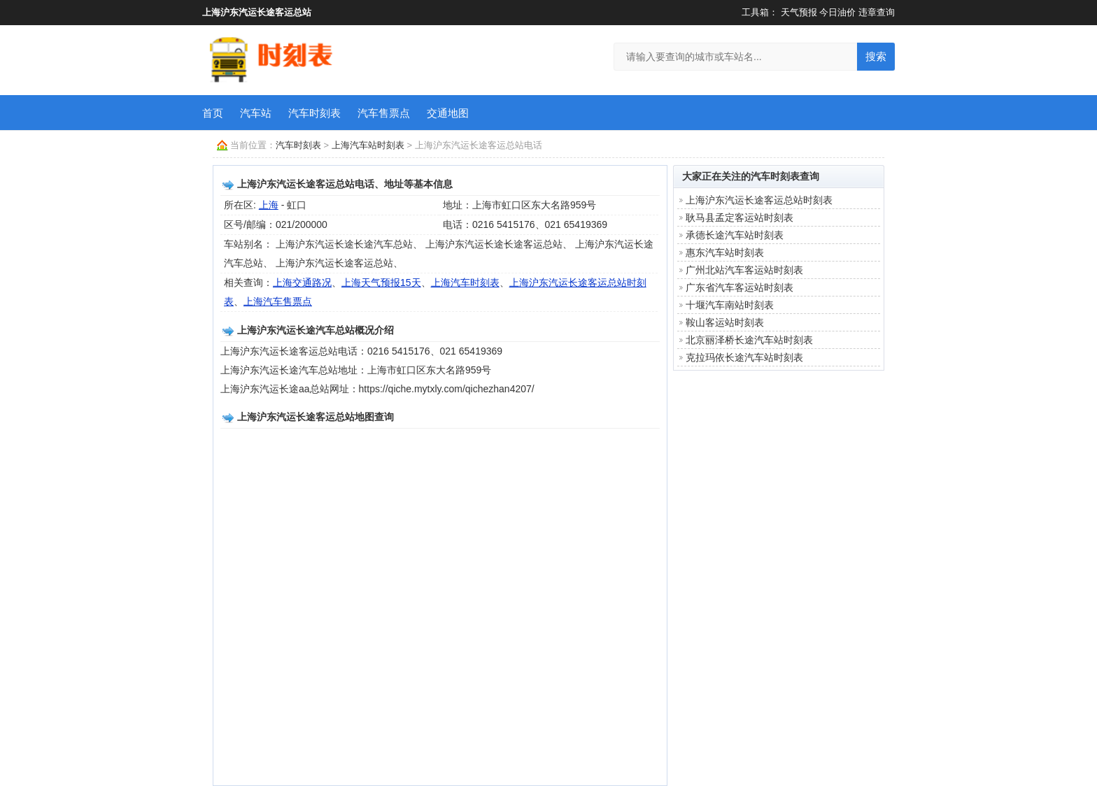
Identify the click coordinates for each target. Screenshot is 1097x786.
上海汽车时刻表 (465, 282)
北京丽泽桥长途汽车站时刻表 (749, 339)
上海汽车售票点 (277, 301)
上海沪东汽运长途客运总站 (256, 12)
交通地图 (448, 113)
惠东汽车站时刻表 (725, 252)
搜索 (875, 56)
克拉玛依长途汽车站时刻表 (744, 357)
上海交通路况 (302, 282)
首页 (212, 113)
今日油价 (837, 12)
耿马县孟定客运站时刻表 (739, 217)
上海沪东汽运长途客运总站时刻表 (759, 200)
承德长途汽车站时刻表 (735, 235)
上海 (268, 204)
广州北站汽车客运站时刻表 (744, 270)
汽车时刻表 (314, 113)
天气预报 (799, 12)
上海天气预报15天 (381, 282)
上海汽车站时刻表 (368, 145)
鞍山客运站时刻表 (725, 322)
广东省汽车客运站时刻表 (739, 287)
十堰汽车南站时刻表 (730, 304)
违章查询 (876, 12)
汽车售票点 (384, 113)
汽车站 (255, 113)
